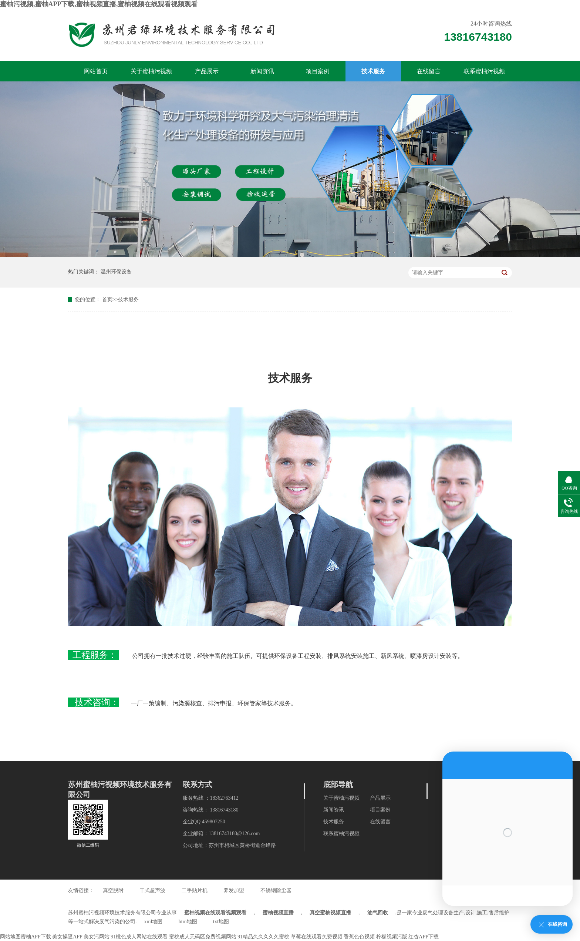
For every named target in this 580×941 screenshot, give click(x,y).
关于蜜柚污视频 (151, 71)
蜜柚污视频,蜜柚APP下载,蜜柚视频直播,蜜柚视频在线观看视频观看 (99, 4)
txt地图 (221, 921)
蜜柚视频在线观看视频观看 (215, 912)
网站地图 (10, 937)
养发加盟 (233, 890)
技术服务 (373, 71)
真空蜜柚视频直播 (330, 912)
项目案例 (318, 71)
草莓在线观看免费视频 (317, 937)
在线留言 (429, 71)
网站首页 (96, 71)
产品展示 (207, 71)
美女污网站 (96, 937)
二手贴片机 (195, 890)
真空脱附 (113, 890)
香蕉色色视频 (359, 937)
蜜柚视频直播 (278, 912)
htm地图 (188, 921)
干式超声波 (152, 890)
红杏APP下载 (423, 937)
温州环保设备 (116, 272)
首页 (107, 299)
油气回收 (377, 912)
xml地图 (153, 921)
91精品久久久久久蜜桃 (263, 937)
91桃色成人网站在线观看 (139, 937)
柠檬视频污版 (391, 937)
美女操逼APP (67, 937)
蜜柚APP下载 (36, 937)
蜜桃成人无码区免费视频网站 (202, 937)
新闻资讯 (262, 71)
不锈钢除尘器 (275, 890)
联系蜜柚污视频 (484, 71)
